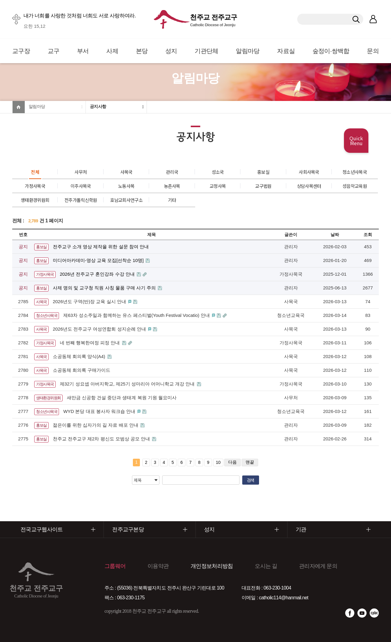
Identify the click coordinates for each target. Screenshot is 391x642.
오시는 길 (266, 566)
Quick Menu (356, 140)
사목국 (126, 172)
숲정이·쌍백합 (330, 51)
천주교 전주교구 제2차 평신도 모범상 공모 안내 (102, 438)
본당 (142, 51)
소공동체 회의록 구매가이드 (81, 370)
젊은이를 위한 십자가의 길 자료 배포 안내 (96, 425)
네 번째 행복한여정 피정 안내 (90, 342)
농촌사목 (172, 186)
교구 (54, 51)
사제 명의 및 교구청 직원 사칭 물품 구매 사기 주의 (105, 287)
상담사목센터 (309, 186)
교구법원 (263, 186)
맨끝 (250, 462)
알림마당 (247, 51)
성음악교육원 (354, 186)
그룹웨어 (115, 566)
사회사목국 (309, 172)
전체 (35, 172)
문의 (373, 51)
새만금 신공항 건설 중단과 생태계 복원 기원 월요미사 (122, 397)
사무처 (81, 172)
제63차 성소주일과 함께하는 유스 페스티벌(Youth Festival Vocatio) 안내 (137, 315)
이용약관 (158, 566)
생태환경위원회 (35, 200)
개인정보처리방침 (212, 566)
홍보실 (263, 172)
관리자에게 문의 (318, 566)
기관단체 (206, 51)
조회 (368, 234)
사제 (112, 51)
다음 (232, 462)
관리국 (172, 172)
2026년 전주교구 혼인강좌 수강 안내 (98, 274)
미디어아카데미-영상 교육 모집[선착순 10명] (99, 260)
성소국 (218, 172)
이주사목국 (81, 186)
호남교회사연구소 (126, 200)
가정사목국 (35, 186)
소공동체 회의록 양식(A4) (80, 356)
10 (218, 462)
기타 (172, 200)
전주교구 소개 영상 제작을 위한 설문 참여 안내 (101, 246)
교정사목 (218, 186)
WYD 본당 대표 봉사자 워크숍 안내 (100, 411)
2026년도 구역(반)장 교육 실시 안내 (90, 301)
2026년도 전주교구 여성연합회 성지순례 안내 (100, 329)
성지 (171, 51)
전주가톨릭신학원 (80, 200)
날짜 (335, 234)
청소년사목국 (354, 172)
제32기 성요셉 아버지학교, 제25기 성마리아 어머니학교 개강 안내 (128, 383)
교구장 (21, 51)
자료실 (286, 51)
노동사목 (126, 186)
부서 (83, 51)
